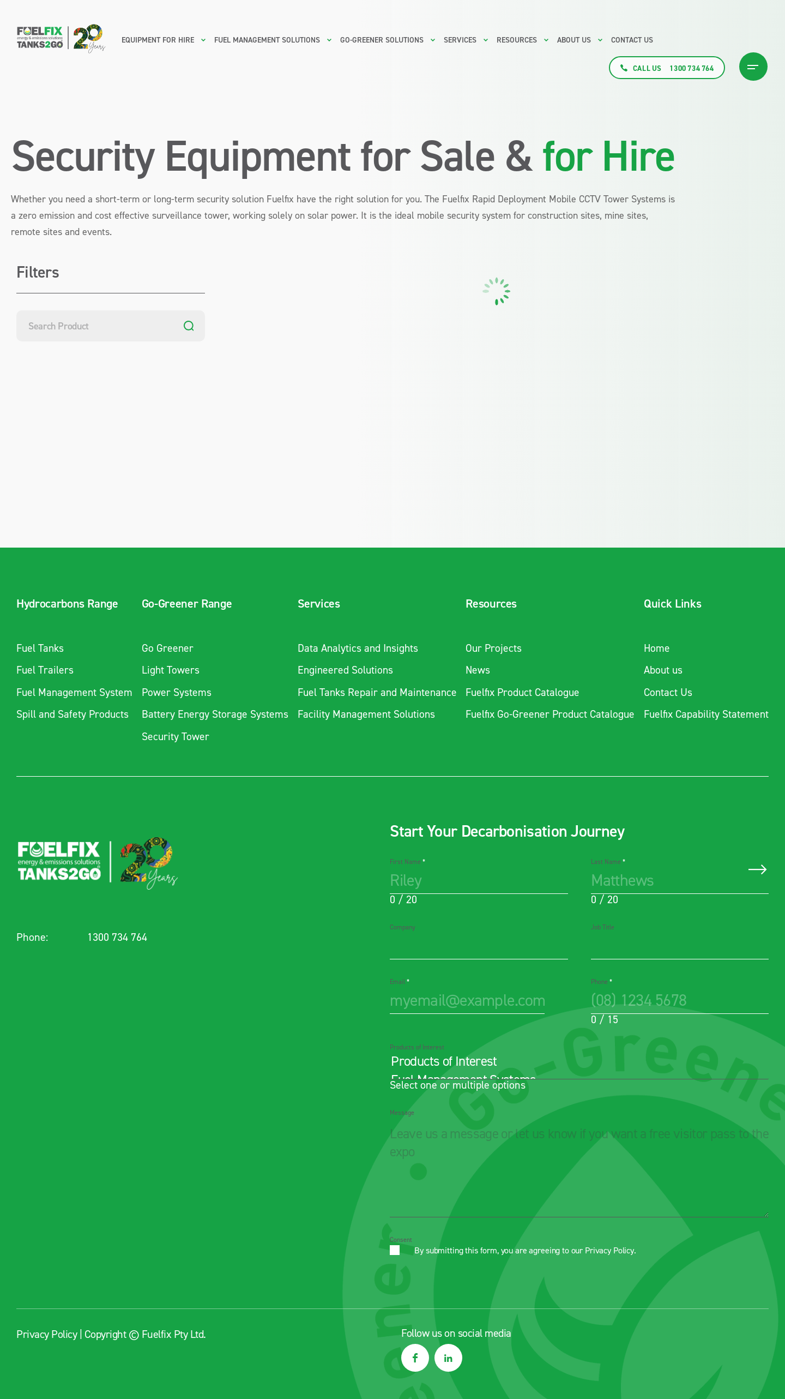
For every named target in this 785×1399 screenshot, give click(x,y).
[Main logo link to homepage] (61, 38)
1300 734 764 (117, 935)
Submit (757, 868)
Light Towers (169, 670)
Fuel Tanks (41, 648)
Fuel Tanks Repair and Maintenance (375, 692)
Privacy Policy (609, 1249)
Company (402, 926)
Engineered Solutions (342, 670)
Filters (37, 273)
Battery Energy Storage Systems (213, 713)
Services (314, 604)
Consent (401, 1238)
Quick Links (669, 604)
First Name (407, 860)
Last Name (608, 860)
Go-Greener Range (185, 604)
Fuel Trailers (45, 670)
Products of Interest (417, 1046)
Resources (488, 604)
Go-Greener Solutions (382, 40)
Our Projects (491, 648)
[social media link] (415, 1357)
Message (402, 1111)
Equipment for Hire (158, 40)
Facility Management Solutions (363, 713)
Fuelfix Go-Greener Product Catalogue (549, 713)
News (474, 670)
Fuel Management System (75, 692)
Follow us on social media (456, 1331)
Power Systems (175, 692)
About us (574, 40)
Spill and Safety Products (73, 713)
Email (399, 980)
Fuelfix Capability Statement (705, 713)
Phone (601, 980)
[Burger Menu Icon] (753, 66)
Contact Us (632, 40)
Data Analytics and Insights (355, 648)
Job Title (602, 926)
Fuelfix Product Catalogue (521, 692)
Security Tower (174, 735)
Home (654, 648)
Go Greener (166, 648)
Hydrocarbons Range (67, 604)
